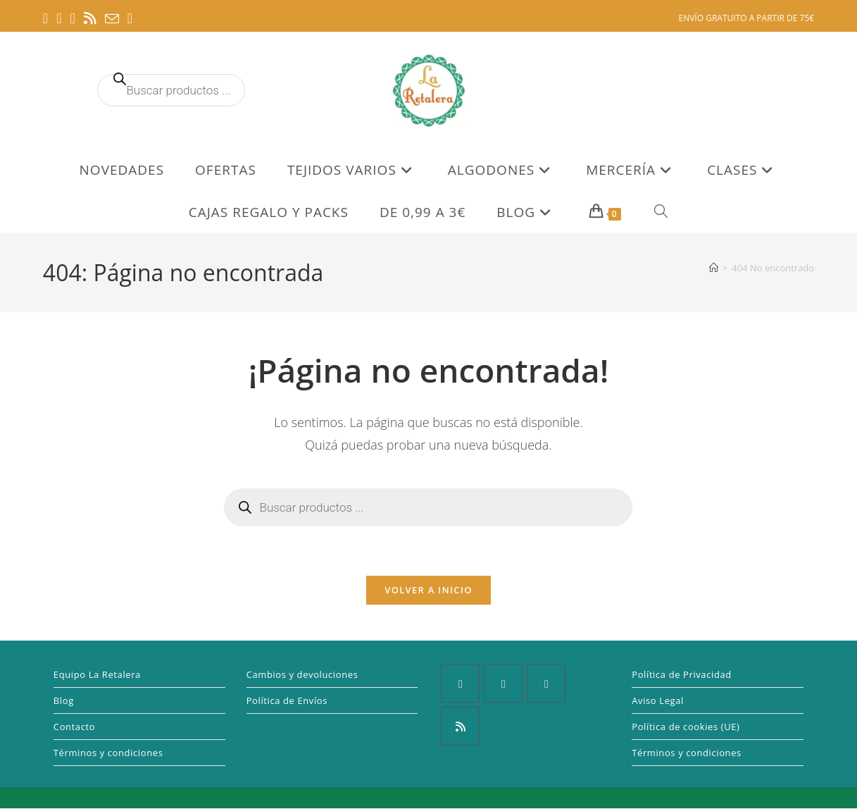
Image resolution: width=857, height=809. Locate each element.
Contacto (74, 727)
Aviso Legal (658, 701)
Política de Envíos (286, 701)
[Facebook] (460, 684)
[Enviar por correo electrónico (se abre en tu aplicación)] (112, 19)
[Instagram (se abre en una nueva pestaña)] (72, 18)
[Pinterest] (546, 684)
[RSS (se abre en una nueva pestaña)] (90, 18)
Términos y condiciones (108, 753)
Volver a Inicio (428, 590)
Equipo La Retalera (97, 675)
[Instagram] (503, 684)
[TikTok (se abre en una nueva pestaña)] (130, 18)
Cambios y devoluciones (302, 675)
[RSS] (460, 727)
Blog (64, 701)
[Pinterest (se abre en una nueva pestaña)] (58, 18)
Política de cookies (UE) (685, 727)
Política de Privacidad (682, 675)
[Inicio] (713, 267)
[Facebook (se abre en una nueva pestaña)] (47, 18)
